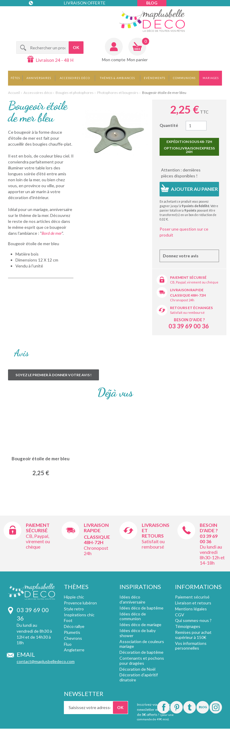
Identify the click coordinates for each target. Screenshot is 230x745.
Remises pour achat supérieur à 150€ (193, 635)
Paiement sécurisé (188, 277)
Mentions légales (191, 608)
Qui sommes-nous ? (193, 620)
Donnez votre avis (181, 255)
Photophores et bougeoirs (117, 92)
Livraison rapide (187, 290)
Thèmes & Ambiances (117, 78)
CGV (179, 614)
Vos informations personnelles (191, 646)
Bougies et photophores (75, 92)
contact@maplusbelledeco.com (46, 661)
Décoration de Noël (137, 669)
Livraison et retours (193, 602)
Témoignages (187, 626)
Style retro (74, 608)
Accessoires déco (75, 78)
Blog (151, 2)
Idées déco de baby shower (137, 633)
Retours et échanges (191, 307)
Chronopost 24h (182, 300)
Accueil (14, 92)
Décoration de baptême (141, 652)
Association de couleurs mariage (141, 644)
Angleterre (74, 649)
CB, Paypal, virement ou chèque (194, 282)
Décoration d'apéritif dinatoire (138, 677)
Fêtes (15, 78)
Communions (184, 78)
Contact (41, 14)
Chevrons (73, 638)
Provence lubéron (80, 602)
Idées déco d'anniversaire (132, 599)
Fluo (68, 644)
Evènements (154, 78)
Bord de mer (52, 233)
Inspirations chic (79, 614)
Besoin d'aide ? (189, 319)
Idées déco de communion (132, 616)
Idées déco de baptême (141, 607)
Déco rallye (74, 626)
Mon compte (113, 59)
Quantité (169, 125)
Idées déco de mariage (140, 624)
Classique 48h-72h (188, 295)
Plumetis (72, 632)
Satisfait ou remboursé (187, 312)
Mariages (211, 78)
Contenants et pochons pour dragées (141, 661)
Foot (68, 620)
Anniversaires (38, 78)
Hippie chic (74, 596)
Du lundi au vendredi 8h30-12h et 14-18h (212, 555)
